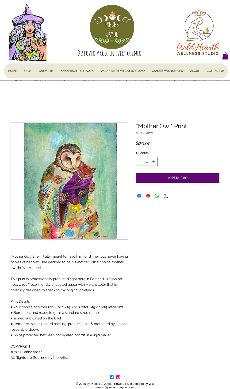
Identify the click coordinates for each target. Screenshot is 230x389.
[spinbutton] (147, 161)
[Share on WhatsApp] (157, 196)
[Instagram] (118, 377)
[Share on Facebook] (139, 196)
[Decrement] (140, 161)
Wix (151, 383)
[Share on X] (166, 196)
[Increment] (154, 161)
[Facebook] (112, 377)
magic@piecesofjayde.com (115, 387)
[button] (225, 55)
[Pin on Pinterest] (148, 196)
